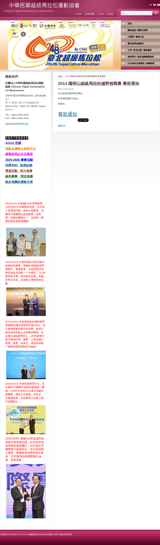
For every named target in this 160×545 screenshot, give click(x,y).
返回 (60, 125)
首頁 (60, 76)
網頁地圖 (90, 14)
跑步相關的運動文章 (19, 182)
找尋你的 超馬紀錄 (18, 165)
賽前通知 (67, 114)
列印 (111, 14)
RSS (102, 14)
